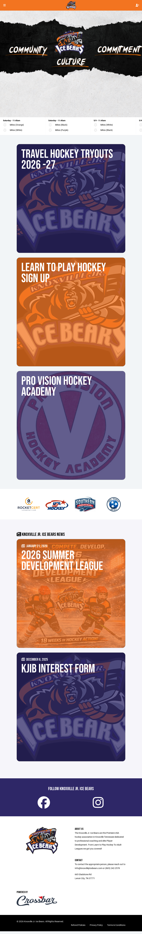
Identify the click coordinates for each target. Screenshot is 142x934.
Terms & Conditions (116, 927)
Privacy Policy (96, 927)
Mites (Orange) (17, 124)
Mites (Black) (61, 124)
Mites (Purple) (61, 130)
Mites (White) (16, 130)
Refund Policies (78, 927)
